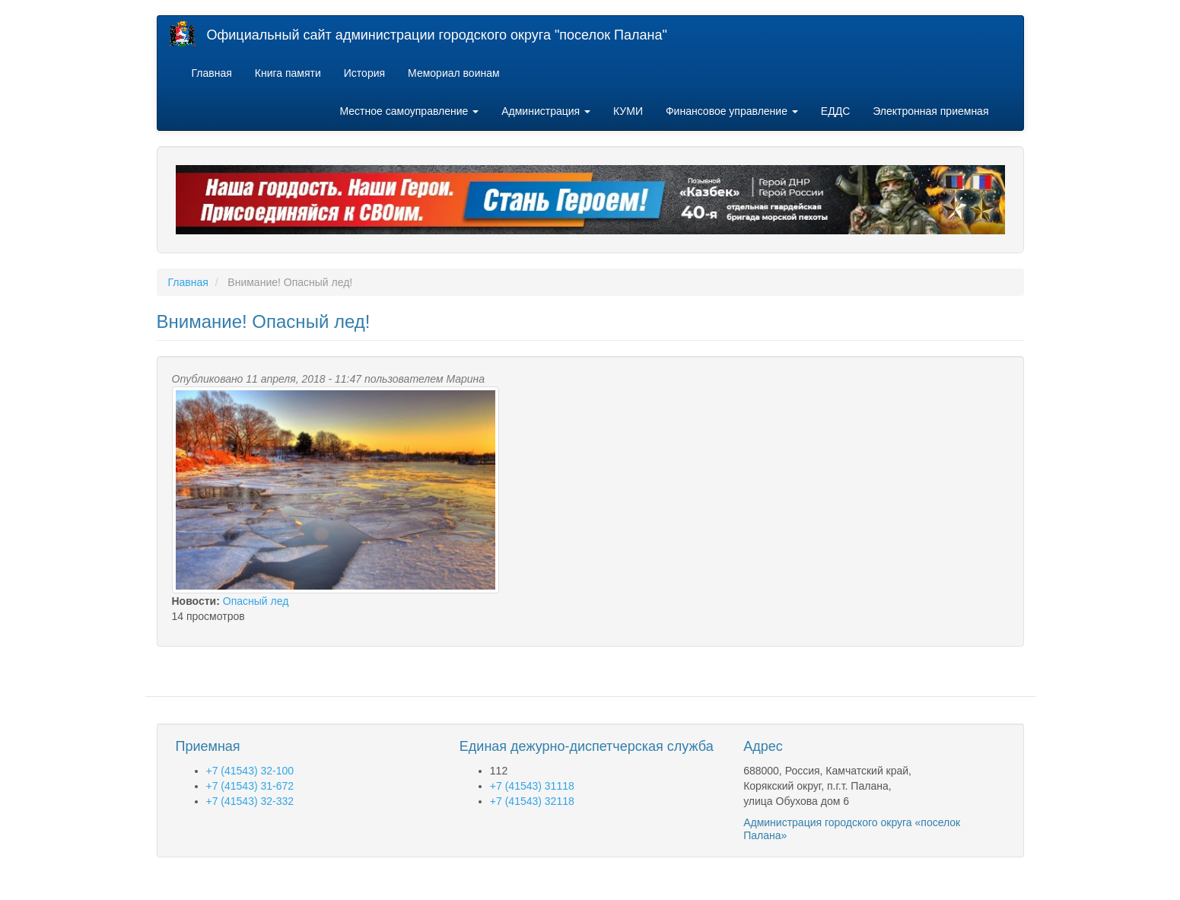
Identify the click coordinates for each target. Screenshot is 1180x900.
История (364, 73)
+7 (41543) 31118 (532, 786)
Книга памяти (288, 73)
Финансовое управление (732, 111)
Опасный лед (256, 601)
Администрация (545, 111)
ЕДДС (835, 111)
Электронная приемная (930, 111)
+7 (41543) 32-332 (250, 801)
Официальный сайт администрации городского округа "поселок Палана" (437, 35)
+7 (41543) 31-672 (250, 786)
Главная (212, 73)
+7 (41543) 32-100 (250, 771)
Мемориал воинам (454, 73)
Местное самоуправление (409, 111)
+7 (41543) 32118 (532, 801)
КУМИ (628, 111)
